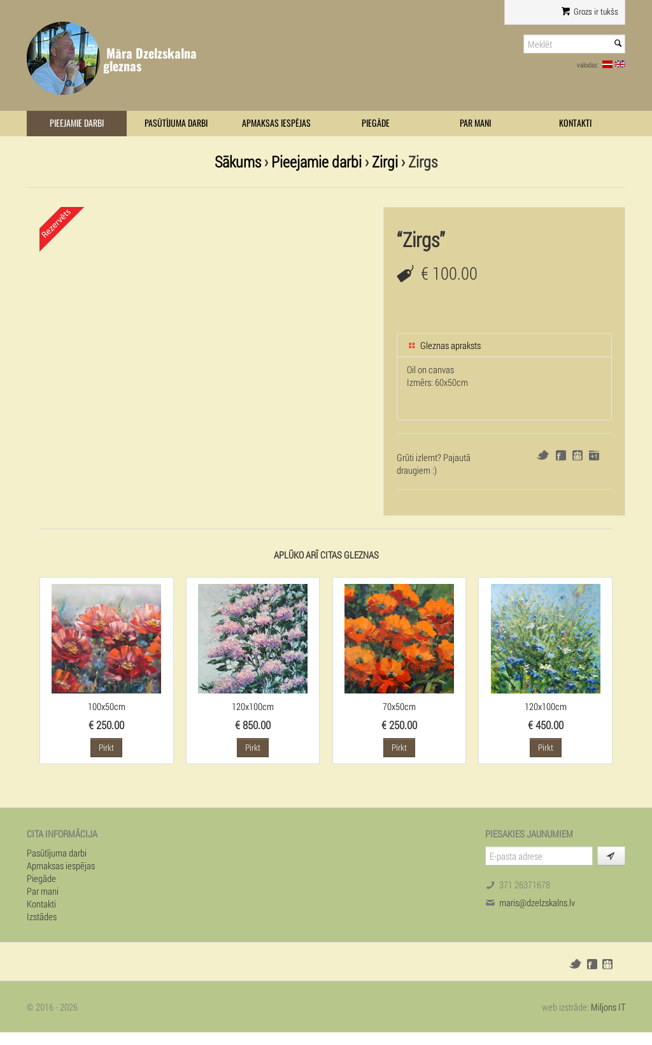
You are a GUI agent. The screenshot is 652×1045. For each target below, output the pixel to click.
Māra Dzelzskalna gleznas (150, 60)
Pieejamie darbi (77, 123)
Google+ (594, 455)
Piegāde (376, 123)
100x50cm (106, 706)
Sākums (238, 161)
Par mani (475, 123)
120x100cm (253, 706)
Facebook (561, 455)
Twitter (542, 455)
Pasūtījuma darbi (176, 123)
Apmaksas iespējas (276, 123)
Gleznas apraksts (444, 345)
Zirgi (385, 161)
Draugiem (577, 455)
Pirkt (106, 747)
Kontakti (575, 123)
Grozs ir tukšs (590, 11)
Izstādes (42, 916)
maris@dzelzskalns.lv (537, 902)
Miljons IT (608, 1006)
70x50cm (399, 706)
